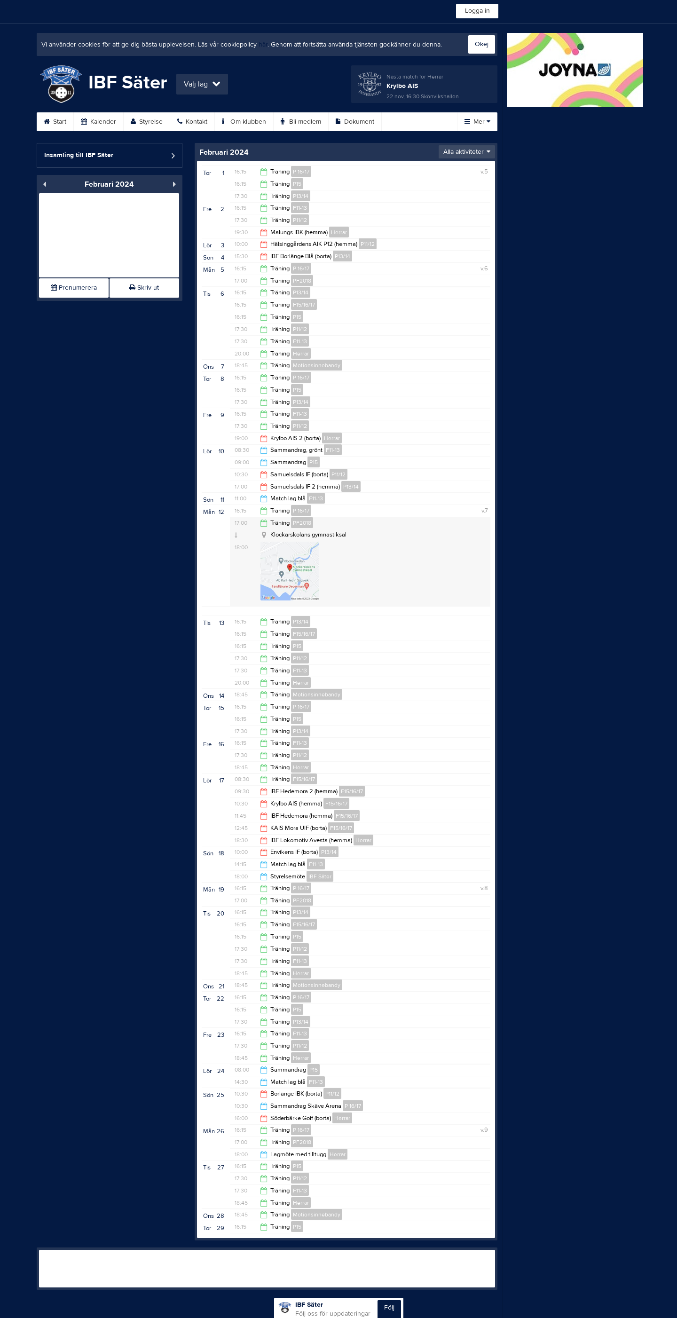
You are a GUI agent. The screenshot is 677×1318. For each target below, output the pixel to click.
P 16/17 (301, 171)
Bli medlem (301, 122)
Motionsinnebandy (316, 365)
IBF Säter (319, 876)
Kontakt (192, 122)
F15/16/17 (304, 304)
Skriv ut (144, 288)
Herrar (339, 232)
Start (55, 122)
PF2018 (302, 280)
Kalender (98, 122)
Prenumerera (74, 288)
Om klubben (244, 122)
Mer (477, 122)
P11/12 (300, 220)
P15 (297, 184)
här (263, 44)
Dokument (355, 122)
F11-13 (300, 208)
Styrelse (147, 122)
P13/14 (300, 196)
